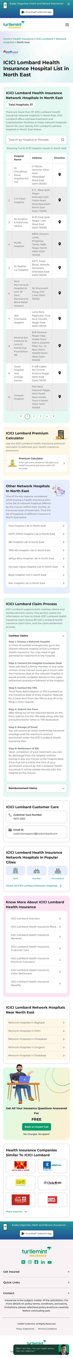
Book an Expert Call (36, 1126)
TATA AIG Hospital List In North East (36, 550)
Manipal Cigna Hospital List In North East (36, 566)
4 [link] (47, 416)
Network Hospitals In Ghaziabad (36, 1039)
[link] (21, 416)
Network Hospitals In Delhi (36, 1030)
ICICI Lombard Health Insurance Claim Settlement (36, 972)
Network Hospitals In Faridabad (36, 1055)
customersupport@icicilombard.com (35, 833)
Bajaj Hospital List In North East (36, 574)
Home (7, 38)
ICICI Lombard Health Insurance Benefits (36, 983)
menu (67, 24)
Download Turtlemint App (36, 12)
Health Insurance (23, 38)
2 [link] (34, 416)
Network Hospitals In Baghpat (36, 1022)
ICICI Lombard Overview (36, 918)
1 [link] (27, 416)
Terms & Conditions (47, 1329)
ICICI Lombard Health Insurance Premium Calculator (36, 960)
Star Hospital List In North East (36, 583)
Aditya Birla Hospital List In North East (36, 558)
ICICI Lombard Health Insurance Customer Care (36, 948)
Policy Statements (25, 1329)
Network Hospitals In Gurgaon (36, 1047)
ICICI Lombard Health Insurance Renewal (36, 937)
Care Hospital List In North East (36, 525)
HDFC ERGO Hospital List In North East (36, 533)
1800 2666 (19, 818)
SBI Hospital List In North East (36, 542)
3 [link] (40, 416)
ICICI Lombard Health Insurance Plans (36, 926)
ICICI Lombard (45, 38)
